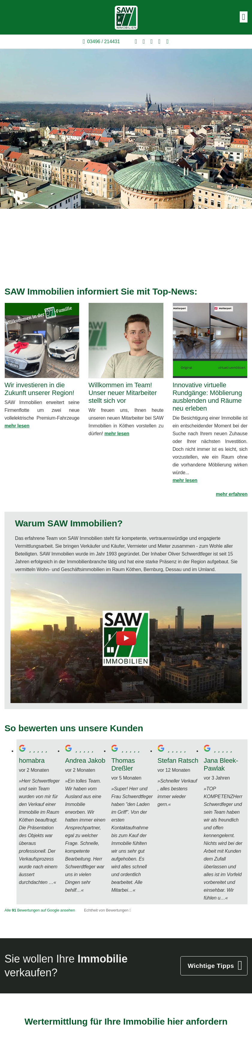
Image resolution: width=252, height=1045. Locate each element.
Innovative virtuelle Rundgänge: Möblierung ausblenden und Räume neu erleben (207, 396)
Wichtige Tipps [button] (211, 965)
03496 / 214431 (103, 41)
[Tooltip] (130, 910)
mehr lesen (16, 425)
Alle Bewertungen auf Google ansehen (39, 910)
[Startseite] (126, 17)
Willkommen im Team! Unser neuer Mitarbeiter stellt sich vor (122, 392)
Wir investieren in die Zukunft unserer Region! (39, 389)
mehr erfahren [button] (232, 494)
